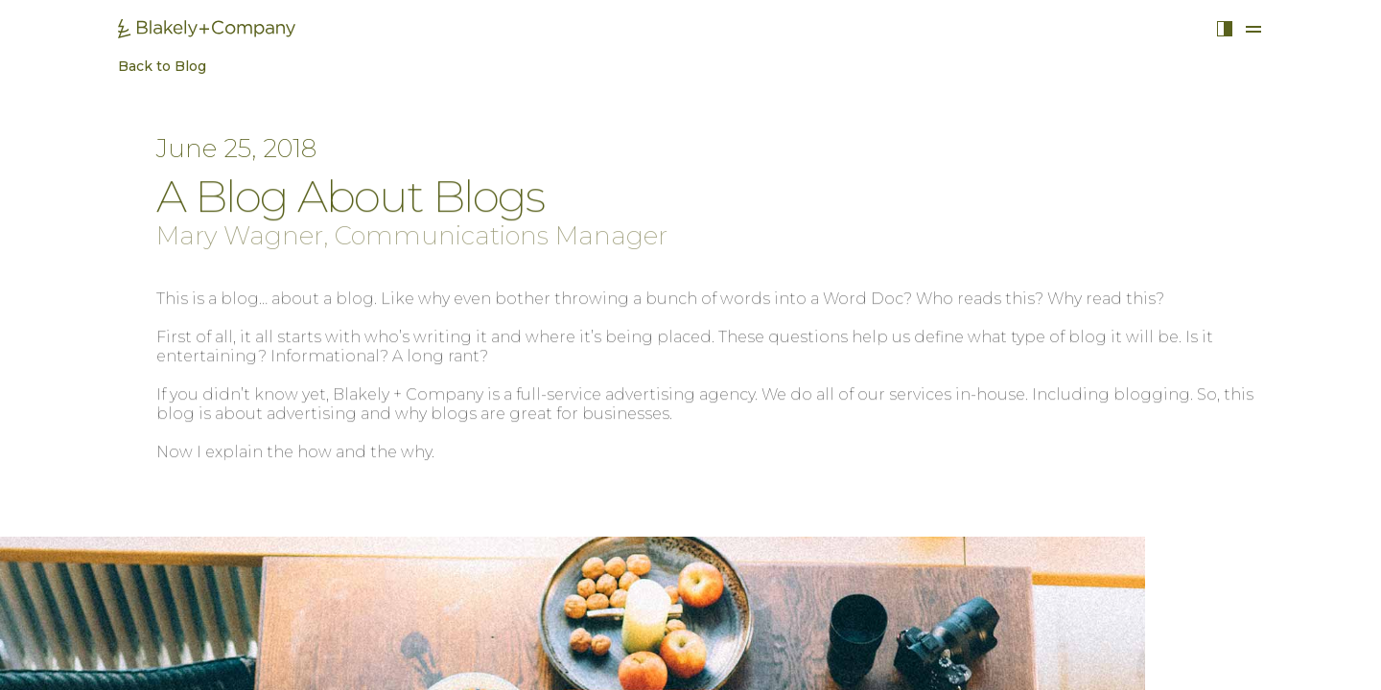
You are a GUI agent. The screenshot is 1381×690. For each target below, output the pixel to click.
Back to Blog (152, 67)
